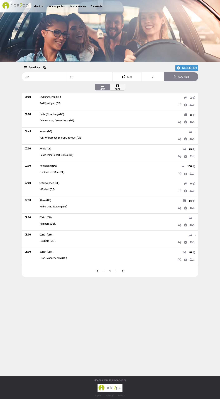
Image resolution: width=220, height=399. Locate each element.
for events (96, 6)
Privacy (109, 395)
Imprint (98, 395)
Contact (121, 395)
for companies (56, 6)
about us (38, 6)
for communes (78, 6)
